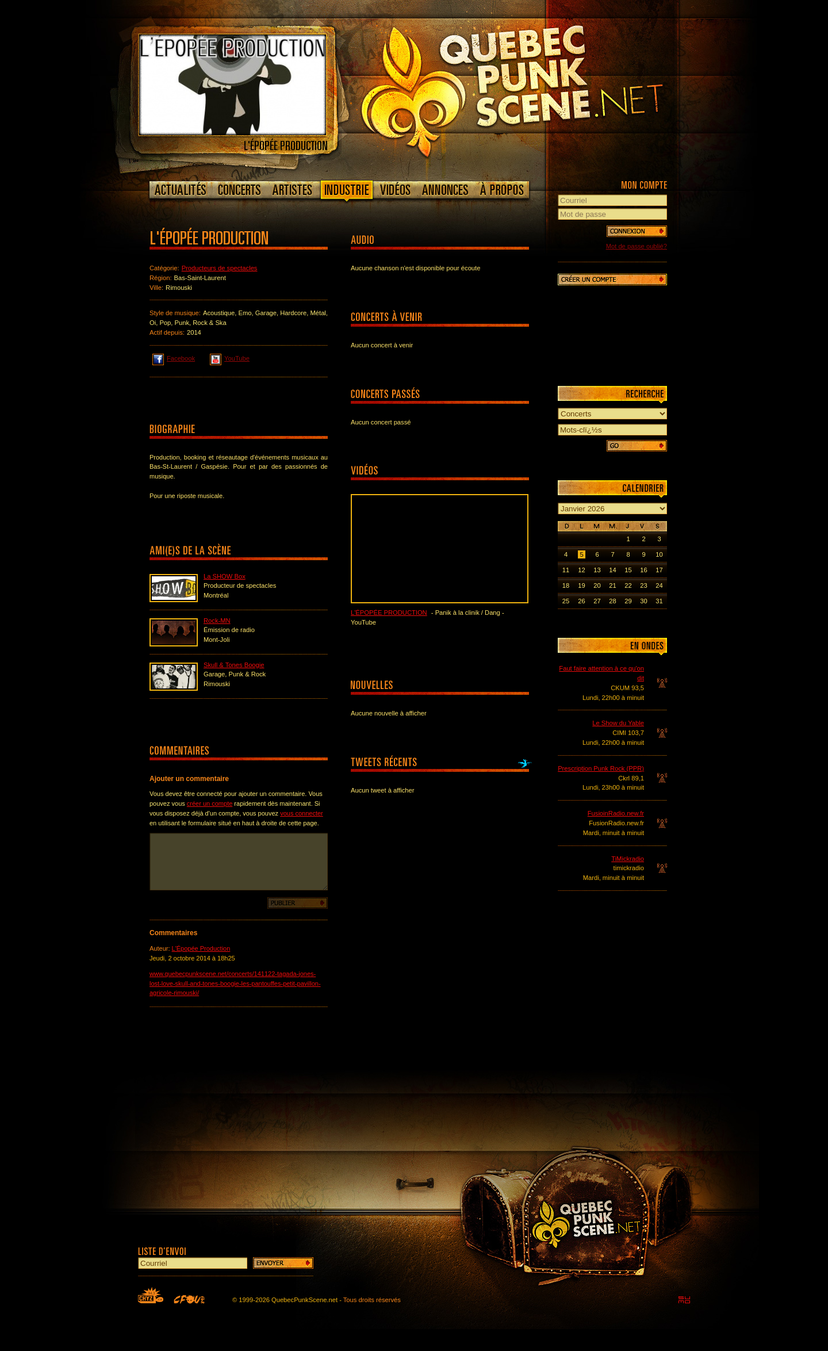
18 (565, 585)
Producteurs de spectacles (220, 268)
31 (659, 601)
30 (643, 601)
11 (565, 570)
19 (581, 585)
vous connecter (301, 813)
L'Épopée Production (201, 948)
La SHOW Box (225, 576)
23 (643, 585)
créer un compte (209, 803)
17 (659, 570)
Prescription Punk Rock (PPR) (601, 768)
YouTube (230, 358)
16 (643, 570)
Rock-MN (217, 620)
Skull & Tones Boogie (234, 664)
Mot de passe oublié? (636, 246)
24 (659, 585)
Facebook (173, 358)
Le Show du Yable (618, 722)
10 (659, 554)
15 (627, 570)
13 (596, 570)
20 (596, 585)
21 (612, 585)
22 (627, 585)
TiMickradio (627, 858)
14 (612, 570)
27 (596, 601)
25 (565, 601)
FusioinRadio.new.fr (616, 813)
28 (612, 601)
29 (627, 601)
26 (581, 601)
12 (581, 570)
